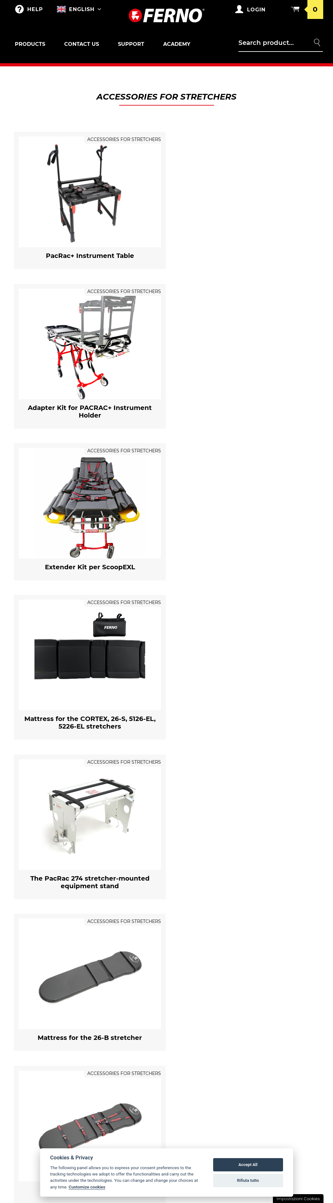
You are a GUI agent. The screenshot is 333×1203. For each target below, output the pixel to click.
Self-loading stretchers (51, 1019)
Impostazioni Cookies (298, 1198)
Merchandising (114, 1019)
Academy (176, 44)
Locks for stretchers (40, 1031)
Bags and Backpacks (120, 1006)
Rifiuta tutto (248, 1180)
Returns (269, 1037)
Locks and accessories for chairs (51, 1075)
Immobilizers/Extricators (51, 1101)
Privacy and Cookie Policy (290, 1049)
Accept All (247, 1164)
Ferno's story (194, 1019)
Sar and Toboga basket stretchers (49, 1047)
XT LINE (29, 1138)
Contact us (81, 44)
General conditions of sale (287, 1022)
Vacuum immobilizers (46, 1125)
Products (30, 44)
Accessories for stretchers (46, 1025)
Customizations (115, 1032)
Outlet (29, 1006)
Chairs (29, 1069)
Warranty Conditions (285, 1006)
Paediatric (33, 1088)
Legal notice (274, 1062)
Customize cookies (87, 1186)
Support (131, 44)
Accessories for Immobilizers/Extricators (45, 1109)
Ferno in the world (201, 1006)
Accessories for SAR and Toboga (52, 1055)
